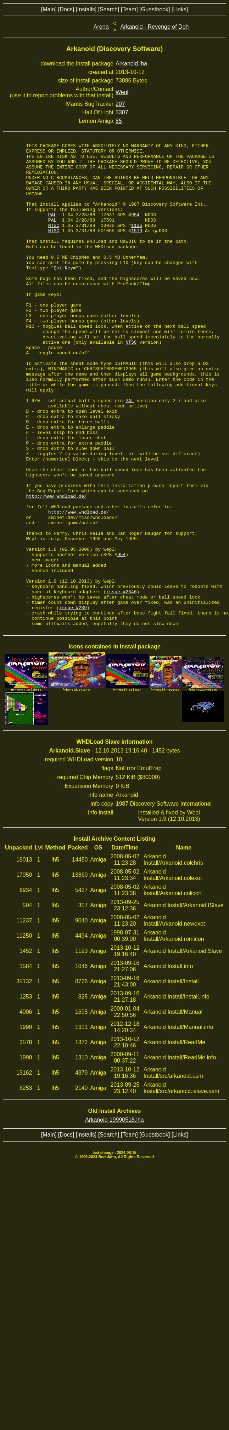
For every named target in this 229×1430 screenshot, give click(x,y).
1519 (136, 248)
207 (120, 104)
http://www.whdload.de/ (56, 567)
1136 (136, 242)
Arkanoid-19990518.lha (114, 1216)
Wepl (122, 92)
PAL (52, 229)
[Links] (180, 9)
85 (119, 121)
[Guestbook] (154, 9)
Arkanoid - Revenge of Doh (154, 27)
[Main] (49, 9)
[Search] (108, 9)
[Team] (129, 9)
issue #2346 (121, 682)
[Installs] (86, 9)
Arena (101, 27)
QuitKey (63, 293)
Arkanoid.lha (131, 64)
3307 (122, 112)
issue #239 (73, 701)
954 (135, 229)
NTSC (53, 242)
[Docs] (66, 9)
